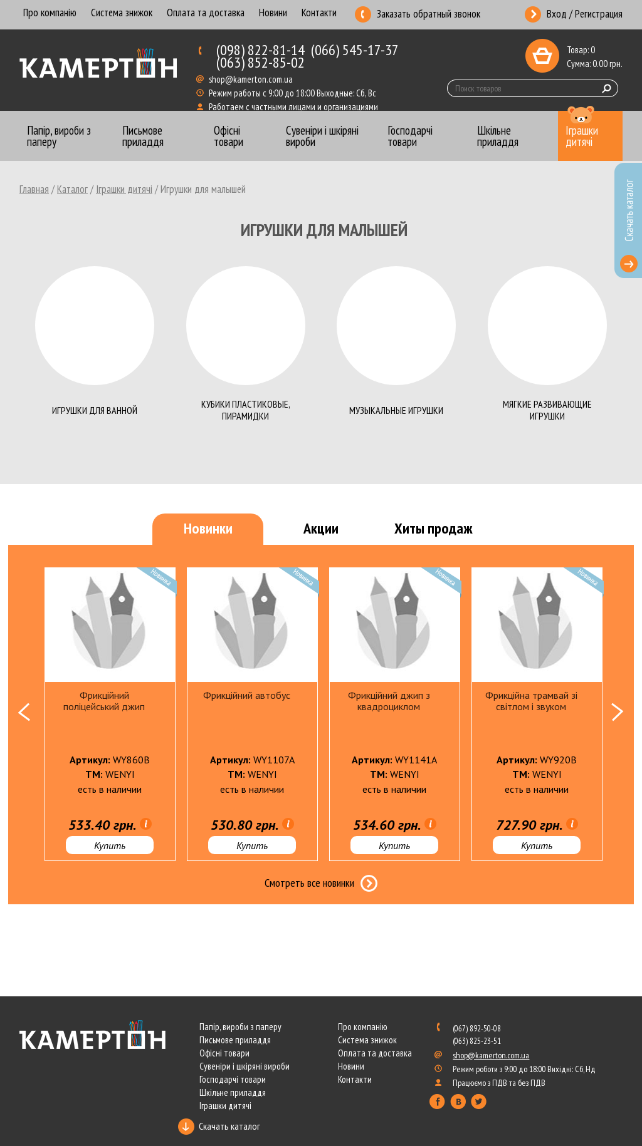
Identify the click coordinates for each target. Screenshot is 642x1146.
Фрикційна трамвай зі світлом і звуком (531, 700)
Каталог (72, 189)
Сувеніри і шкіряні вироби (244, 1066)
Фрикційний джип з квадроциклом (389, 700)
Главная (34, 189)
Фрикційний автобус (246, 695)
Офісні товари (224, 1053)
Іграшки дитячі (124, 189)
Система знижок (121, 13)
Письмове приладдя (235, 1040)
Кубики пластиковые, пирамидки (245, 410)
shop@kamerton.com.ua (252, 79)
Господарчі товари (232, 1079)
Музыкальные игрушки (396, 410)
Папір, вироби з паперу (240, 1027)
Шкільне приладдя (232, 1092)
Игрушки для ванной (94, 410)
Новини (273, 13)
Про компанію (49, 13)
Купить (109, 845)
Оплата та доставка (206, 13)
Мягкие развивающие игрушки (547, 410)
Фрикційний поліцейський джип (104, 700)
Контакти (319, 13)
